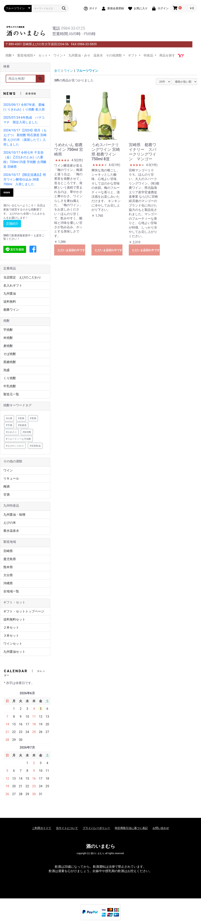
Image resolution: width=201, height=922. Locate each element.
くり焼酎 (9, 378)
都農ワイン (11, 310)
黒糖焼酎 (9, 362)
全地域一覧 (11, 591)
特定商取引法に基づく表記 (131, 828)
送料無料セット (14, 619)
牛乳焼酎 (9, 386)
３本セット (11, 635)
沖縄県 (8, 583)
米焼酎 (8, 338)
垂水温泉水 (11, 531)
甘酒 (6, 494)
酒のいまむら (100, 846)
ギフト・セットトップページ (23, 611)
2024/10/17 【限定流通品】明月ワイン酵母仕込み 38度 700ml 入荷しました (24, 179)
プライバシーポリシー (96, 828)
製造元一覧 (11, 394)
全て (57, 71)
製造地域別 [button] (25, 55)
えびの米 (9, 523)
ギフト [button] (133, 55)
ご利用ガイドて (41, 828)
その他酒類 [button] (114, 55)
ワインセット (12, 643)
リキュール (11, 478)
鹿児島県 (9, 559)
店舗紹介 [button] (12, 223)
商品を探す (167, 55)
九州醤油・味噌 (14, 514)
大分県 (8, 575)
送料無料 (9, 301)
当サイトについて (67, 828)
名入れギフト (12, 285)
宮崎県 (8, 551)
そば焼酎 (9, 354)
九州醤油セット (14, 652)
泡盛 (6, 370)
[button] (33, 249)
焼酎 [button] (8, 55)
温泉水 (98, 55)
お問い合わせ (161, 828)
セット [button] (43, 55)
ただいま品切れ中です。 (71, 250)
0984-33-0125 (73, 28)
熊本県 (8, 567)
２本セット (11, 627)
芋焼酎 (8, 330)
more (7, 192)
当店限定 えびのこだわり (22, 277)
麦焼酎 (8, 346)
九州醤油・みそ (79, 55)
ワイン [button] (58, 55)
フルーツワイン (87, 71)
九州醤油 (9, 293)
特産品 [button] (149, 55)
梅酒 (6, 486)
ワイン (8, 470)
